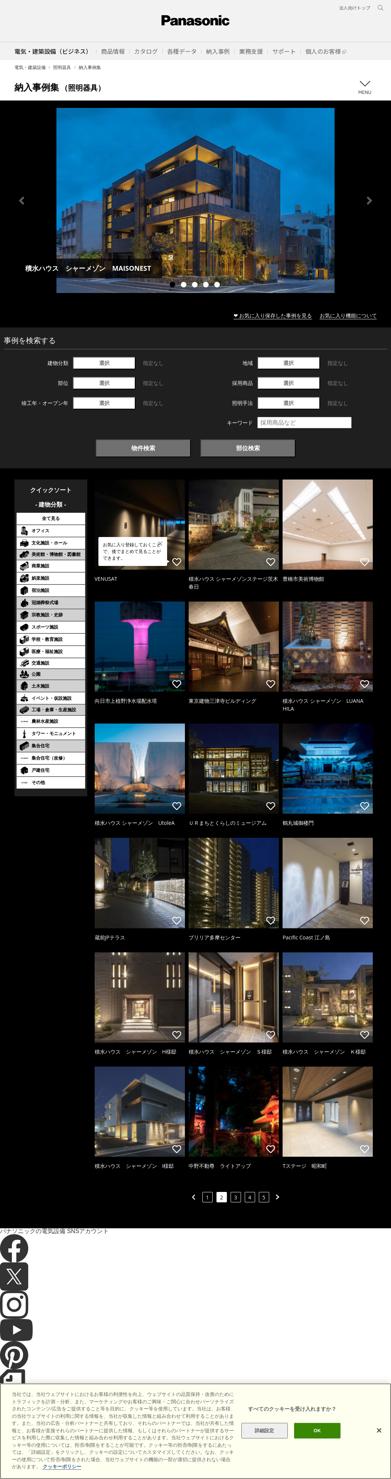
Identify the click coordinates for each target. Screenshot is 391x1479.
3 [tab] (195, 285)
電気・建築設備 (30, 67)
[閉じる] (379, 1443)
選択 (104, 362)
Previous (21, 200)
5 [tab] (218, 285)
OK (317, 1443)
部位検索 (248, 448)
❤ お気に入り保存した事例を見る (273, 315)
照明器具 (62, 67)
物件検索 (143, 448)
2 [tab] (184, 285)
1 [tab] (173, 285)
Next (369, 200)
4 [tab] (207, 285)
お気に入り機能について (348, 315)
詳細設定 (264, 1443)
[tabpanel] (195, 200)
